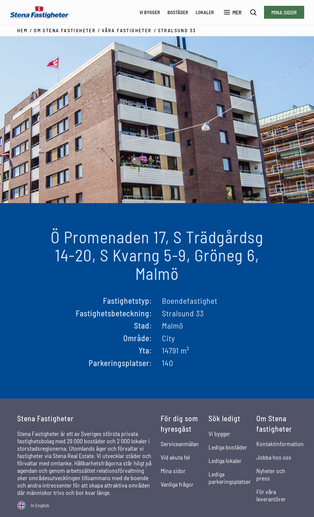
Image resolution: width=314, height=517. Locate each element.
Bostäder (177, 12)
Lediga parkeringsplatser (230, 477)
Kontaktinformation (280, 443)
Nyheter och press (270, 474)
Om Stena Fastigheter (65, 30)
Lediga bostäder (228, 447)
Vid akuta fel (175, 457)
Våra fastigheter (126, 30)
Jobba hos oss (273, 457)
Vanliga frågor (177, 484)
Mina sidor (284, 12)
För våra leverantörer (271, 495)
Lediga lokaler (225, 460)
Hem (22, 30)
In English (40, 505)
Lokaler (205, 12)
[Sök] (253, 12)
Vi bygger (150, 12)
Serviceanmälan (180, 443)
